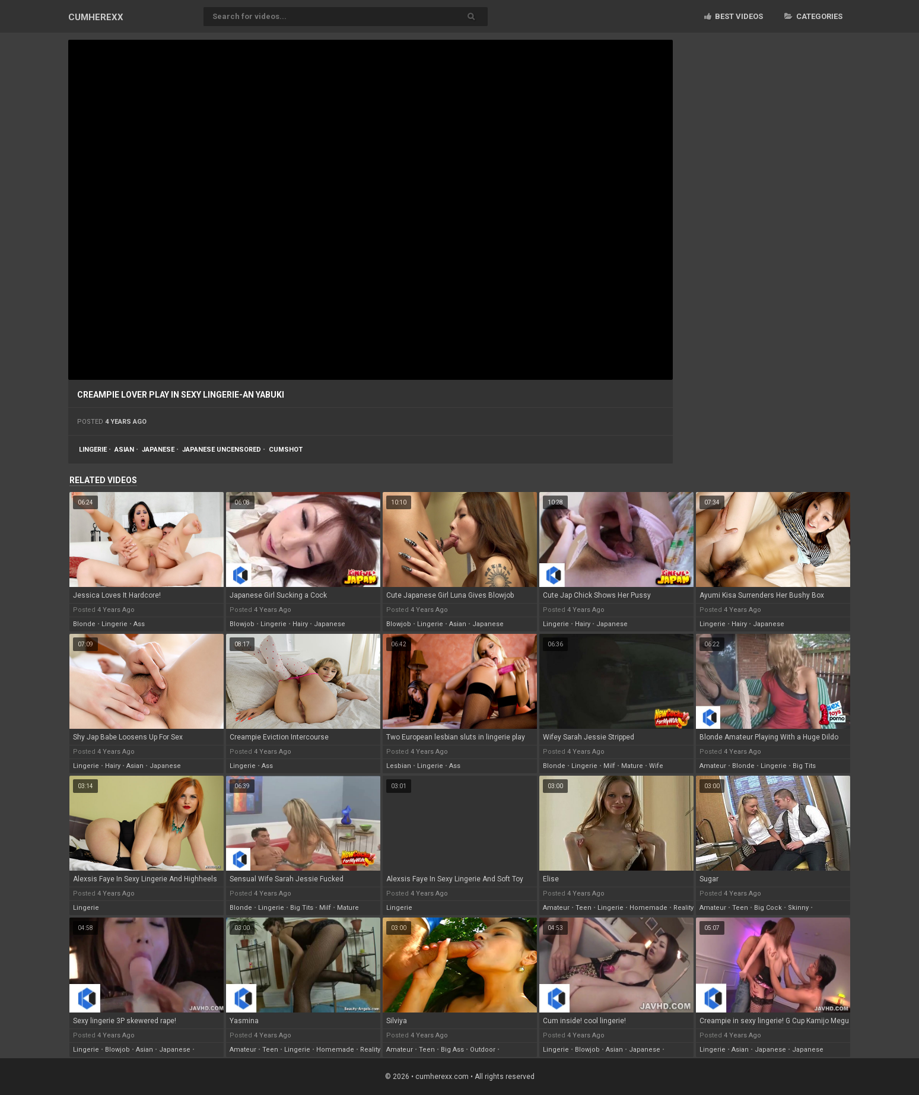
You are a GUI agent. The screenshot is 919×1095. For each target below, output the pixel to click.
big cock (768, 908)
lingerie (93, 449)
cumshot (286, 449)
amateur (712, 766)
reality (683, 908)
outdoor (482, 1049)
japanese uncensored (221, 449)
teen (583, 908)
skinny (798, 908)
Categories (813, 16)
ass (139, 624)
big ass (452, 1049)
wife (656, 766)
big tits (804, 766)
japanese (158, 449)
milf (609, 766)
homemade (648, 908)
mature (632, 766)
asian (124, 449)
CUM (95, 17)
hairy (300, 624)
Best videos (733, 16)
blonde (84, 624)
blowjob (242, 624)
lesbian (398, 766)
